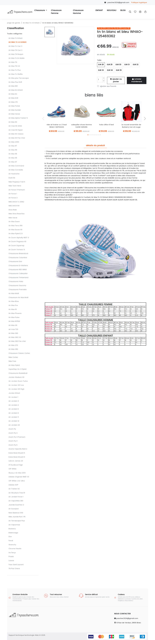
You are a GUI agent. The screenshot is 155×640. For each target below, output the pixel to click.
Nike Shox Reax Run (16, 214)
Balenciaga (13, 533)
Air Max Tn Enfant (15, 38)
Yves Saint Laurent (16, 565)
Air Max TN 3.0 (14, 66)
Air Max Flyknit (14, 365)
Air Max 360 (13, 333)
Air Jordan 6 (14, 413)
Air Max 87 (13, 146)
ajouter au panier (116, 80)
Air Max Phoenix (15, 313)
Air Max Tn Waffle (16, 74)
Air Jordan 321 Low (16, 385)
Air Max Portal (14, 106)
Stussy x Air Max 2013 (17, 473)
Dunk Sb (12, 178)
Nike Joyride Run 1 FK (17, 517)
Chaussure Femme (56, 12)
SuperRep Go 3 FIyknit (17, 369)
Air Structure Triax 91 (17, 493)
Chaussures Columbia (18, 257)
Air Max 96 (13, 158)
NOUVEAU (111, 10)
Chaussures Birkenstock (18, 253)
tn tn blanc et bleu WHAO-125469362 (57, 23)
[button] (145, 12)
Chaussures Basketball (18, 373)
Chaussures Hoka (16, 281)
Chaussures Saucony (17, 285)
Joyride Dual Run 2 (16, 505)
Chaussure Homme (78, 12)
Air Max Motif (14, 293)
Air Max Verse (14, 114)
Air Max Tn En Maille (16, 58)
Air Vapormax (14, 525)
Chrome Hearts (15, 549)
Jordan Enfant (14, 393)
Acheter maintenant (136, 80)
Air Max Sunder (15, 110)
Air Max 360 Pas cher (17, 341)
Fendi (11, 541)
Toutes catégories (14, 34)
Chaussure (39, 10)
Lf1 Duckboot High (16, 465)
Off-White (12, 469)
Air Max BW (13, 86)
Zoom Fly (12, 429)
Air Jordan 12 (14, 421)
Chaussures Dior (15, 261)
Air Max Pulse (14, 317)
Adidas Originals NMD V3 (19, 477)
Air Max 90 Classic (16, 134)
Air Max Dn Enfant (16, 90)
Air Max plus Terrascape (19, 78)
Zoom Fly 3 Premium (17, 437)
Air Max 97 (13, 162)
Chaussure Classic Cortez (19, 353)
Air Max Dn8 (13, 98)
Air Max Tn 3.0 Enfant (31, 23)
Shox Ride (13, 210)
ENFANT (99, 10)
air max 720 (13, 329)
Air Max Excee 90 (15, 230)
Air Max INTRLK (14, 321)
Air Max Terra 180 (15, 226)
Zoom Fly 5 (13, 445)
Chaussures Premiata (18, 289)
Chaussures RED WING (18, 269)
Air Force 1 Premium (17, 190)
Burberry (12, 529)
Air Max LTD (13, 102)
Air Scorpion (14, 509)
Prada (11, 556)
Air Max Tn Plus (15, 70)
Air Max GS (13, 325)
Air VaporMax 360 (16, 501)
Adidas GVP (13, 485)
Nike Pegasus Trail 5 (17, 182)
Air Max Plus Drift (15, 82)
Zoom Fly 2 (13, 433)
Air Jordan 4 (14, 405)
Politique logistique (139, 2)
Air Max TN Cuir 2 (15, 50)
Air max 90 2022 (15, 126)
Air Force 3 (13, 198)
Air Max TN (13, 62)
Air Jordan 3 (14, 401)
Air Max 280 (13, 349)
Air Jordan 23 (14, 425)
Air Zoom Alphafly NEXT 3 (19, 238)
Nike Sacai (13, 218)
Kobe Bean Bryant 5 (17, 453)
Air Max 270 (13, 345)
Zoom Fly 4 (13, 441)
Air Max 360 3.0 (15, 337)
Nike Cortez (13, 357)
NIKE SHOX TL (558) (16, 202)
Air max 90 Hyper (16, 130)
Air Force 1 (13, 194)
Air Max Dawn (14, 222)
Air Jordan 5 (14, 409)
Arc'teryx (12, 553)
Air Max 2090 (14, 142)
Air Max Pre (13, 305)
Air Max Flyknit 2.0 (16, 233)
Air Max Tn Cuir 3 (15, 46)
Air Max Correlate (16, 170)
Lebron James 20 (16, 461)
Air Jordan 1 (13, 397)
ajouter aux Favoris (106, 86)
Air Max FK (13, 309)
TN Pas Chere (14, 568)
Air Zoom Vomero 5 (17, 250)
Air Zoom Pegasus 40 (17, 241)
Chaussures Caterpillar (18, 273)
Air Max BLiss (14, 301)
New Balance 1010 (16, 513)
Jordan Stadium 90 (16, 377)
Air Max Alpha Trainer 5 (18, 118)
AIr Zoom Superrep (16, 245)
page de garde (13, 23)
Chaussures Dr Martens (18, 265)
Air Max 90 (13, 122)
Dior (10, 537)
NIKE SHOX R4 (14, 206)
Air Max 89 (13, 150)
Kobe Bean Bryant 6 (17, 457)
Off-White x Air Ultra (17, 481)
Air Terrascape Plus (17, 521)
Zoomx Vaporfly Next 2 (18, 449)
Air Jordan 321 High (16, 389)
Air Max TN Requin (16, 54)
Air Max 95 (13, 154)
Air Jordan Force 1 (16, 497)
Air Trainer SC (14, 489)
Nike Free (12, 361)
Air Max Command (16, 166)
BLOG (123, 10)
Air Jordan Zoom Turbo (18, 381)
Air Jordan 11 (14, 417)
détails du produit (95, 145)
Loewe (11, 560)
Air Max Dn (13, 94)
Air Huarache (14, 174)
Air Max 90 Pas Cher (17, 138)
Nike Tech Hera (15, 186)
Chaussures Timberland (18, 277)
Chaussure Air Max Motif (18, 297)
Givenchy (12, 545)
